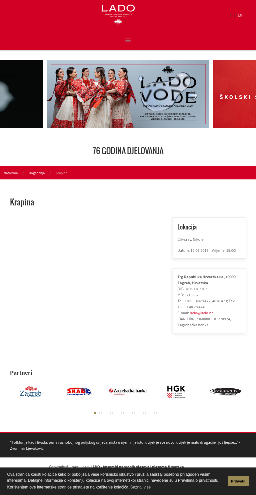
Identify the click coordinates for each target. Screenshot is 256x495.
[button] (128, 40)
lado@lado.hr (201, 312)
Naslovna (11, 173)
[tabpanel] (26, 392)
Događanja (37, 173)
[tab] (95, 413)
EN (240, 15)
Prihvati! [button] (238, 481)
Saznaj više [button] (140, 487)
